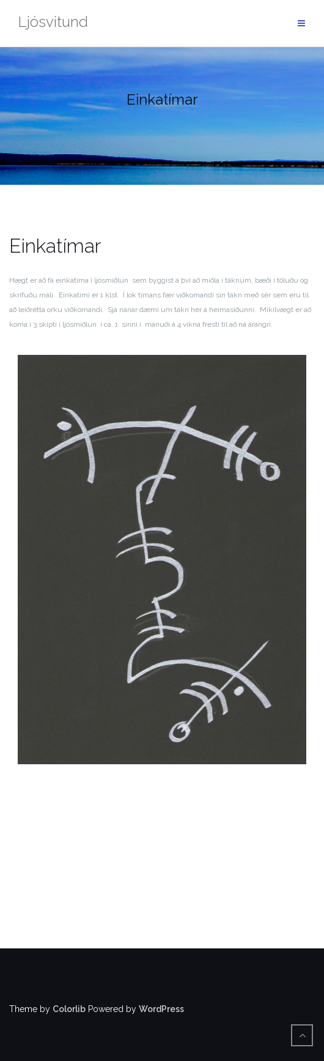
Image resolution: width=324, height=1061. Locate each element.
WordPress (161, 1009)
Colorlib (69, 1009)
